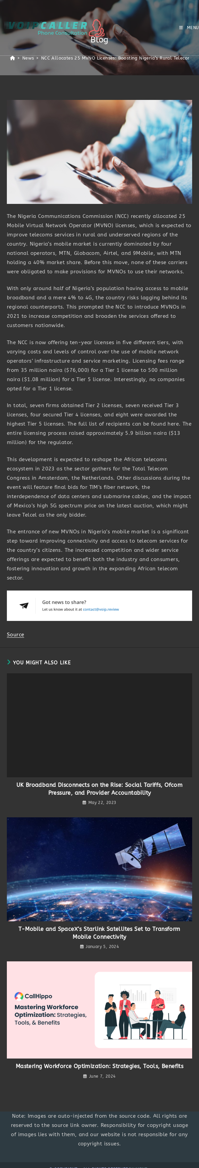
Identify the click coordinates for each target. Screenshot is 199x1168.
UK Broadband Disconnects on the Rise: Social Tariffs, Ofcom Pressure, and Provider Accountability (99, 789)
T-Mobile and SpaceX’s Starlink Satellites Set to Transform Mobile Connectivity (99, 933)
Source (15, 635)
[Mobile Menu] (189, 27)
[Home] (12, 58)
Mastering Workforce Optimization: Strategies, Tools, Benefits (99, 1066)
